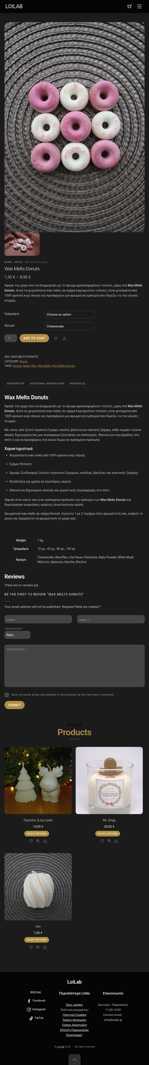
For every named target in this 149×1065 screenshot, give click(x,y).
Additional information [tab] (47, 383)
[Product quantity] (10, 338)
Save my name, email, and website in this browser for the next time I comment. (62, 694)
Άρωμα (9, 325)
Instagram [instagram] (36, 1009)
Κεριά (18, 262)
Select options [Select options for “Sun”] (36, 940)
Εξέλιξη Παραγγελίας (74, 1030)
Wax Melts (44, 366)
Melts (26, 366)
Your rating (13, 628)
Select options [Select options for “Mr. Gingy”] (108, 833)
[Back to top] (74, 1059)
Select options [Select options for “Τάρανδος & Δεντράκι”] (36, 833)
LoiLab (60, 1046)
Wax (34, 366)
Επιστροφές (74, 1035)
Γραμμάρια (11, 314)
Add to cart (34, 338)
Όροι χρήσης (74, 1005)
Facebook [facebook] (35, 1000)
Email (84, 620)
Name (11, 620)
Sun (38, 926)
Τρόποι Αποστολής (74, 1025)
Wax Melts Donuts (63, 366)
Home (8, 262)
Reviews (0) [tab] (78, 383)
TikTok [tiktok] (36, 1018)
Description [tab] (15, 383)
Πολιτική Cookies (74, 1015)
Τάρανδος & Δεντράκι (38, 820)
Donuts (17, 366)
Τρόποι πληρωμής (74, 1020)
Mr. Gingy (109, 820)
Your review (16, 649)
